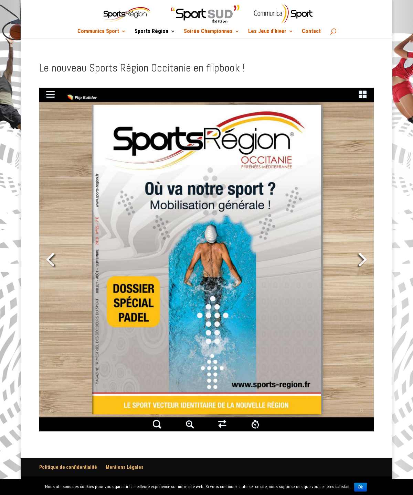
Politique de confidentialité (68, 467)
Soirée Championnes (208, 31)
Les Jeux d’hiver (267, 31)
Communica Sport (98, 31)
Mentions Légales (125, 467)
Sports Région (151, 31)
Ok (360, 487)
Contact (311, 31)
